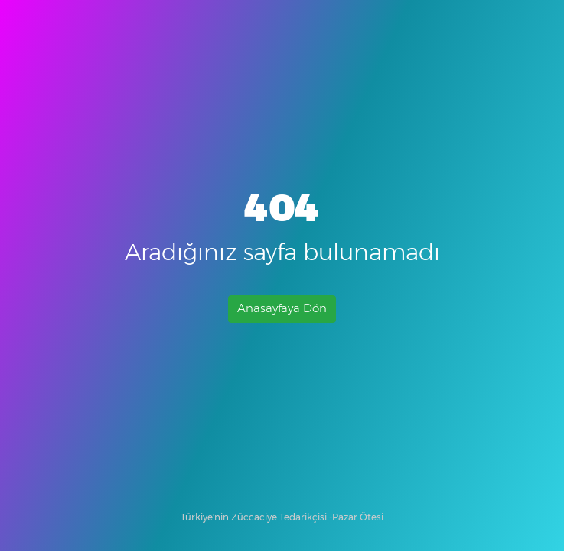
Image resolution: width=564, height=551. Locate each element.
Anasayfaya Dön (282, 308)
